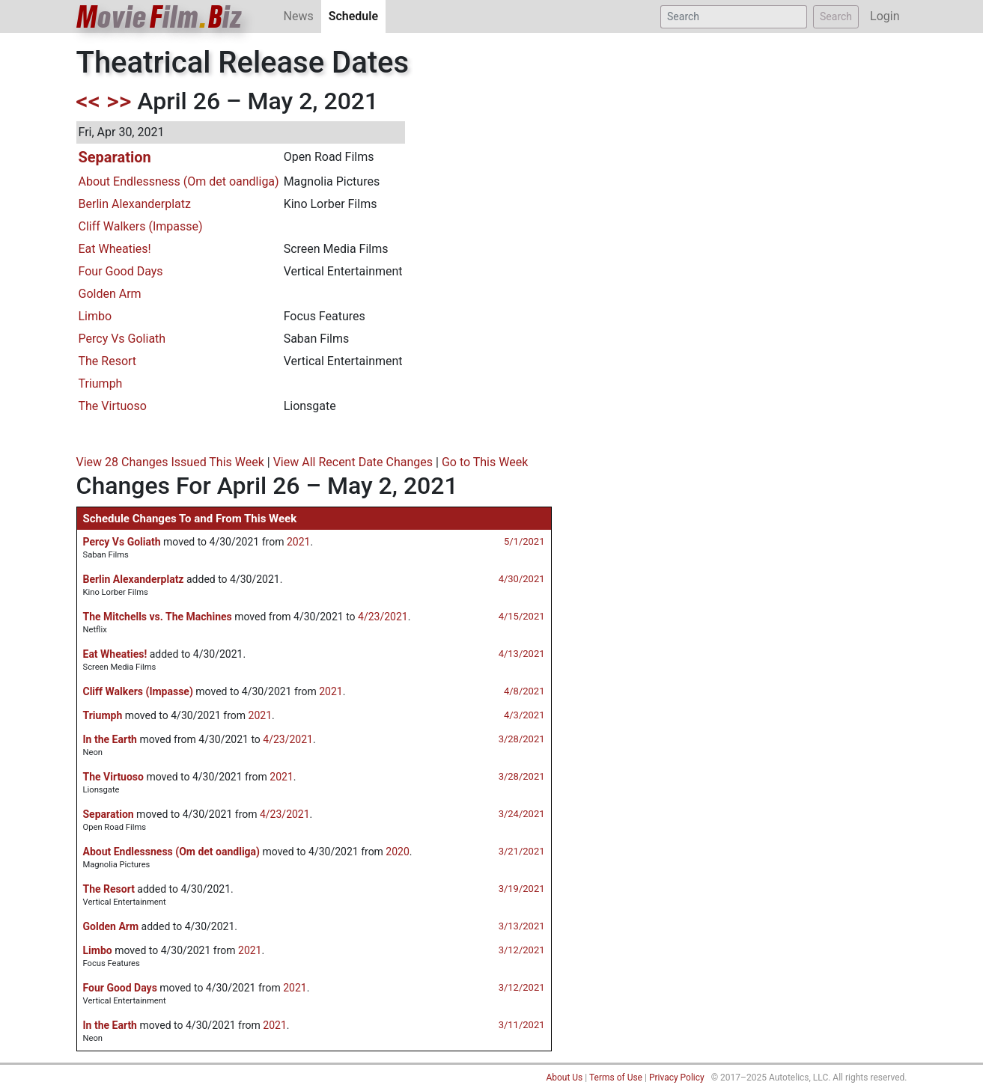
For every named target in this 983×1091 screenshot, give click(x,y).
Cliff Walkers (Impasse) (141, 226)
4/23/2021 (383, 617)
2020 (397, 852)
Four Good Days (121, 271)
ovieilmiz (159, 17)
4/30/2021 (522, 578)
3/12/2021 (522, 950)
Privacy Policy (676, 1077)
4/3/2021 (524, 715)
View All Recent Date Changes (353, 462)
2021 (298, 542)
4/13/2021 (522, 653)
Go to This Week (485, 462)
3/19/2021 (522, 888)
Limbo (95, 316)
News (299, 16)
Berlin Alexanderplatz (135, 204)
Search (836, 16)
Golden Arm (110, 294)
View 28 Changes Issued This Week (170, 462)
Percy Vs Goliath (122, 338)
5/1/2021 (524, 541)
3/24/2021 (522, 813)
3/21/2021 (522, 851)
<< (88, 101)
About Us (564, 1077)
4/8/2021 (524, 691)
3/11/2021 (522, 1024)
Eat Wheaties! (115, 249)
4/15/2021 (522, 616)
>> (118, 101)
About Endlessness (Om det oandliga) (179, 181)
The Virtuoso (113, 406)
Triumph (101, 383)
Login (884, 16)
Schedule (357, 15)
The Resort (108, 361)
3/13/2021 (522, 926)
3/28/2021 (522, 739)
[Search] (733, 16)
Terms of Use (615, 1077)
